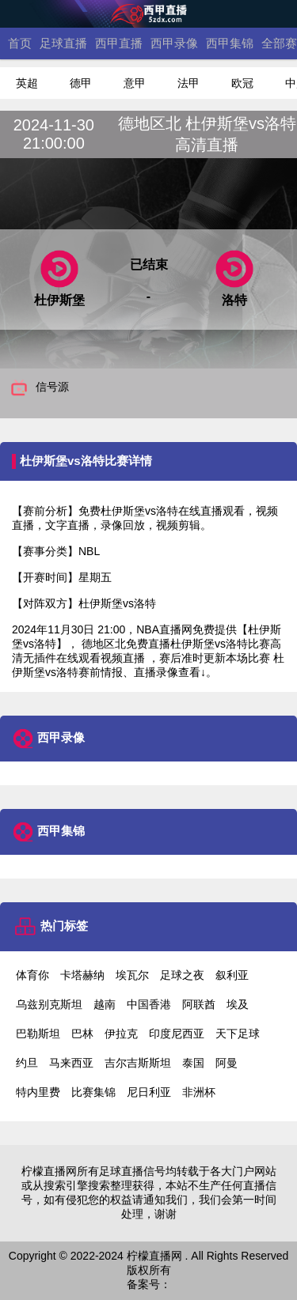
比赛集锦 (93, 1092)
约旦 (27, 1062)
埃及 (238, 1004)
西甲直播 (119, 43)
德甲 (81, 83)
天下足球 (237, 1033)
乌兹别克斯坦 (49, 1004)
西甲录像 (174, 43)
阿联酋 (198, 1004)
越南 (104, 1004)
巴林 (82, 1033)
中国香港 (149, 1004)
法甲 (188, 83)
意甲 (135, 83)
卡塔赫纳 (82, 975)
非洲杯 (198, 1092)
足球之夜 (182, 975)
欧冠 (242, 83)
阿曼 (226, 1062)
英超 (27, 83)
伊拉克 (121, 1033)
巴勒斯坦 (38, 1033)
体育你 (32, 975)
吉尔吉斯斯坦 (138, 1062)
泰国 (193, 1062)
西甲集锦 (229, 43)
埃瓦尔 (132, 975)
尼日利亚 (149, 1092)
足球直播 (63, 43)
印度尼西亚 (176, 1033)
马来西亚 (71, 1062)
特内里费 (38, 1092)
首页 (20, 43)
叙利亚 (232, 975)
